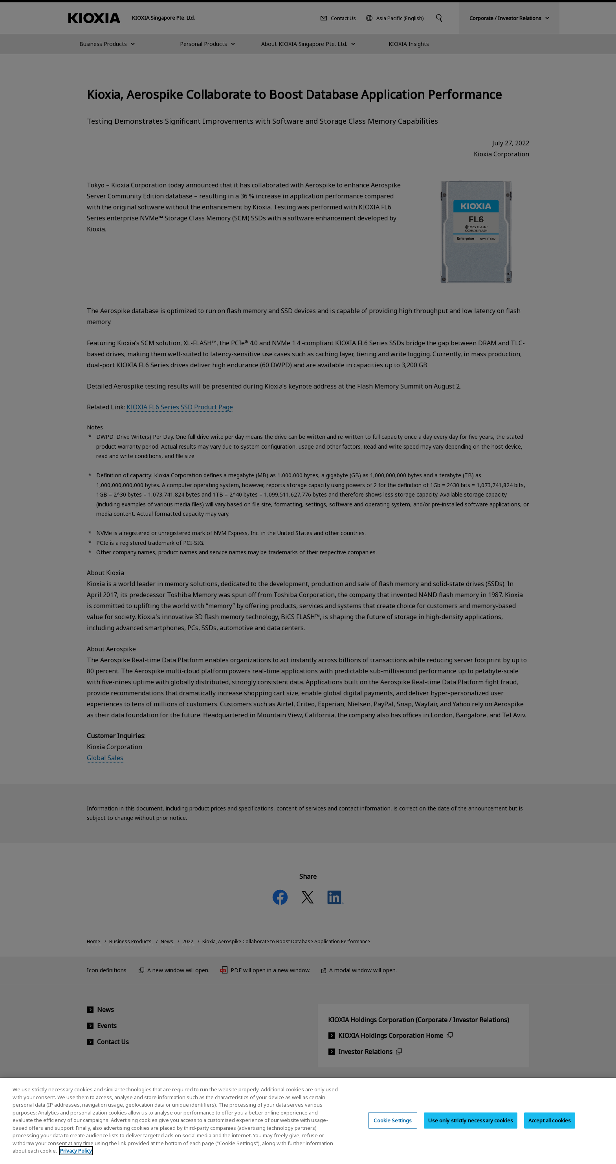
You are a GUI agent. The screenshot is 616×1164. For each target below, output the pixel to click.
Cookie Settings (393, 1124)
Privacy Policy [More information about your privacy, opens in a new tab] (76, 1155)
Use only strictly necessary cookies (470, 1124)
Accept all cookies (549, 1124)
